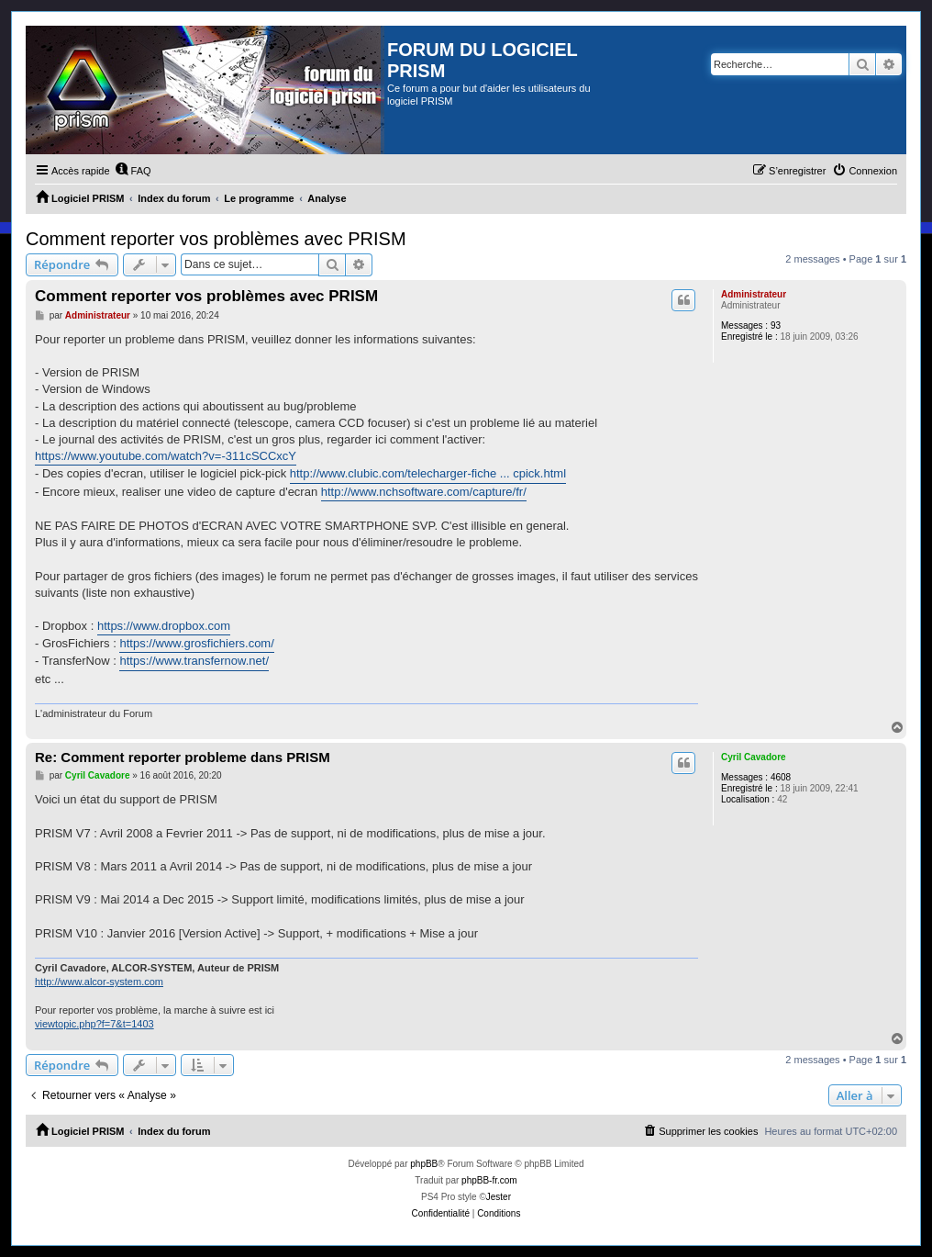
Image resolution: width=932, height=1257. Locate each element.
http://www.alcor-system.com (99, 981)
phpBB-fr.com (489, 1180)
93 (776, 325)
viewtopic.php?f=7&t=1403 (94, 1023)
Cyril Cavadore (753, 757)
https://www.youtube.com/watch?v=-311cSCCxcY (165, 456)
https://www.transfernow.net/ (194, 661)
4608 (781, 777)
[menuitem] (133, 171)
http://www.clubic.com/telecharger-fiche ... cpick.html (428, 473)
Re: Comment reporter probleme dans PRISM (182, 757)
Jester (498, 1197)
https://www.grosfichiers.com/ (196, 643)
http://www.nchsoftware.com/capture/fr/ (424, 492)
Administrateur (753, 294)
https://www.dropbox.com (163, 626)
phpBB (424, 1164)
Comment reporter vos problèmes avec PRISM (216, 239)
